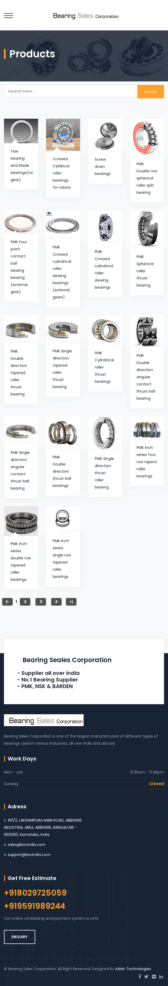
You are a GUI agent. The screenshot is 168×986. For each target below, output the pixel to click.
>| (71, 601)
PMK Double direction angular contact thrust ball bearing (146, 377)
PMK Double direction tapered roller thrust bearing (19, 373)
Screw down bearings (103, 166)
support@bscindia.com (29, 854)
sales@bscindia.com (27, 844)
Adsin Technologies (133, 968)
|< (7, 601)
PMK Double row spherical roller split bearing (147, 178)
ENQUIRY (20, 936)
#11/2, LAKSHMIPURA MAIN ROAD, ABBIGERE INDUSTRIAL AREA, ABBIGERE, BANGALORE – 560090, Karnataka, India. (43, 827)
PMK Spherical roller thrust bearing (145, 271)
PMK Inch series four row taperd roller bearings (147, 462)
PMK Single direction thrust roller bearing (104, 473)
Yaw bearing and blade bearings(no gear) (22, 165)
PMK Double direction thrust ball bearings (62, 471)
